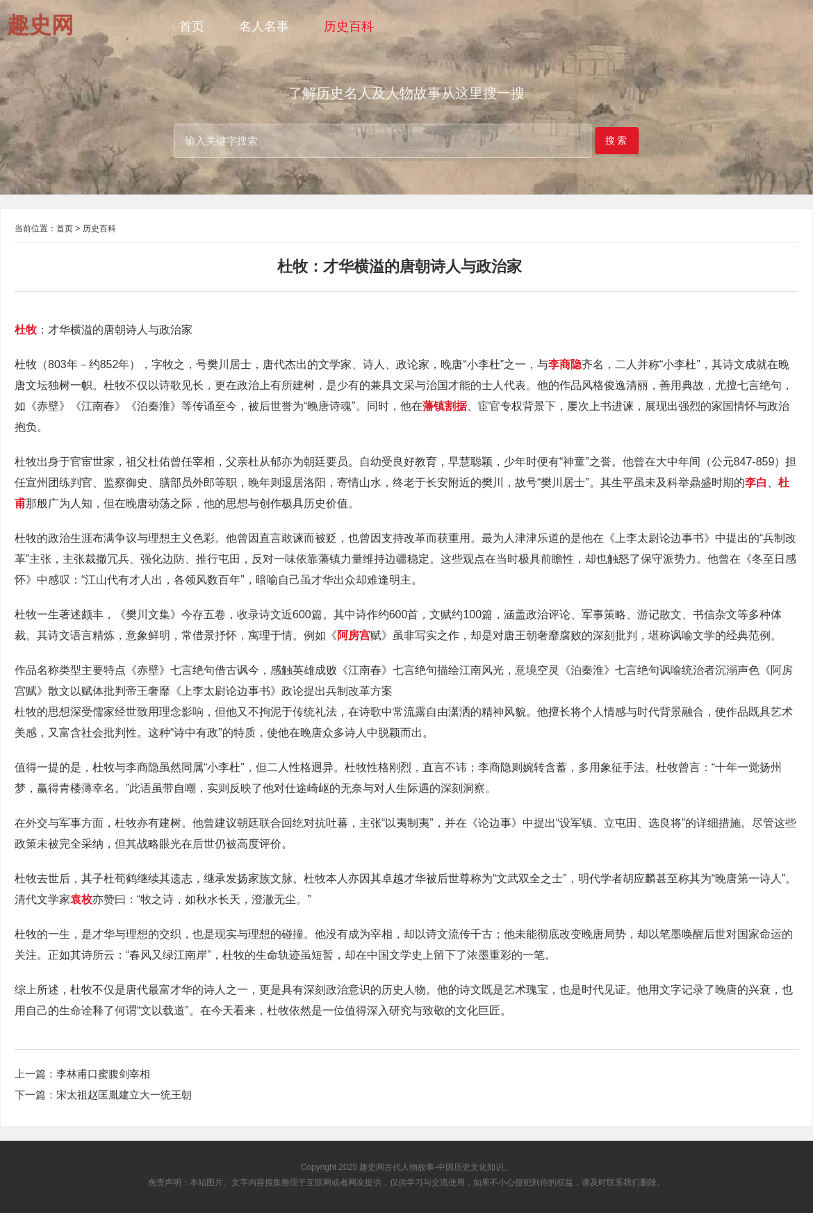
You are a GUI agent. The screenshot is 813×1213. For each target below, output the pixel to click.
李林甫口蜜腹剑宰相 (103, 1074)
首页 (191, 26)
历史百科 (349, 26)
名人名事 (264, 26)
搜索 (617, 140)
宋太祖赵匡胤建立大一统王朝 (124, 1094)
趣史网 (371, 1167)
